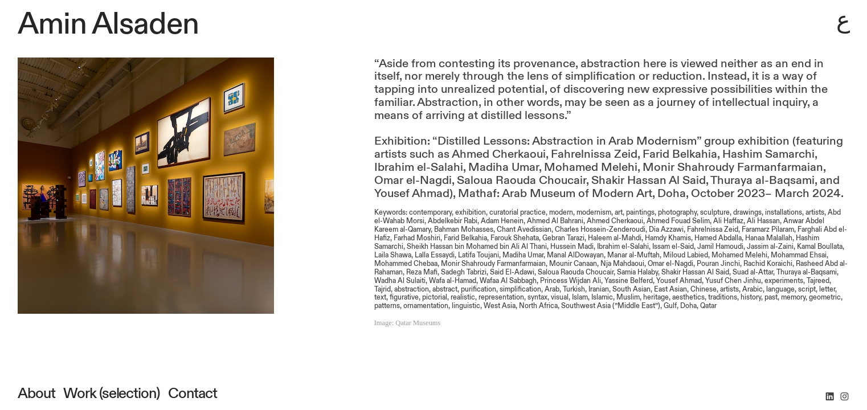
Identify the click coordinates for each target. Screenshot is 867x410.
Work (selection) (111, 393)
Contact (191, 393)
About (36, 393)
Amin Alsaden (108, 24)
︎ (830, 396)
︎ (844, 396)
